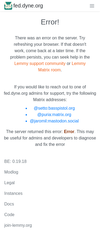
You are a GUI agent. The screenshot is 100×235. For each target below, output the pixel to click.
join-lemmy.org (18, 225)
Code (9, 214)
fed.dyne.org (23, 5)
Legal (9, 182)
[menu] (92, 6)
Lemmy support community (40, 63)
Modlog (11, 172)
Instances (13, 193)
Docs (9, 204)
